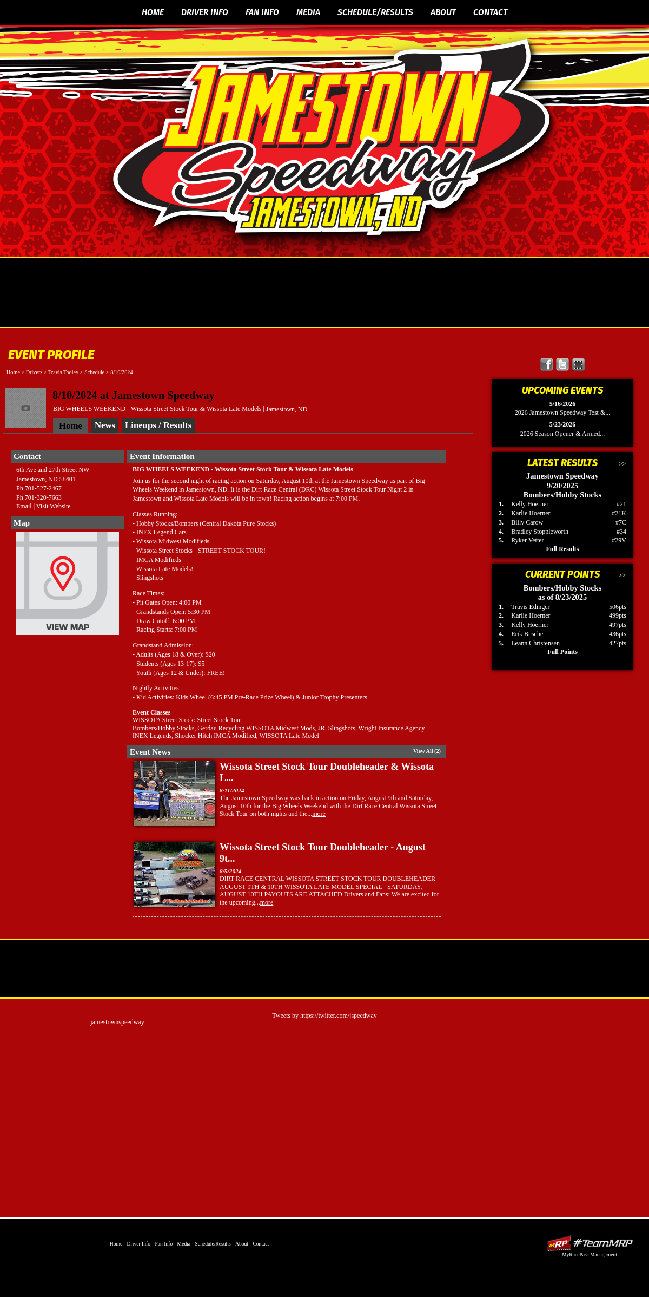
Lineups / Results (158, 425)
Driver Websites (589, 1243)
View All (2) (427, 751)
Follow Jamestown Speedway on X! (562, 364)
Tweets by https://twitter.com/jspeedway (324, 1015)
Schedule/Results (375, 12)
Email (24, 506)
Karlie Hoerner (530, 513)
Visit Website (53, 506)
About (443, 12)
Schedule (94, 372)
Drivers (34, 372)
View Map (67, 586)
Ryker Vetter (527, 540)
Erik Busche (527, 634)
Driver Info (204, 12)
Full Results (562, 549)
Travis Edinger (530, 607)
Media (308, 12)
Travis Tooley (63, 372)
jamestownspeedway (117, 1022)
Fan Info (262, 12)
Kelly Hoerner (529, 504)
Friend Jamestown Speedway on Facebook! (547, 364)
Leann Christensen (535, 643)
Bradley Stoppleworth (539, 531)
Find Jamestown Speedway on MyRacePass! (578, 364)
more (319, 813)
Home (153, 12)
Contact (490, 12)
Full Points (562, 652)
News (105, 425)
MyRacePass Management (589, 1254)
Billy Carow (527, 522)
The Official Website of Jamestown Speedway (331, 138)
